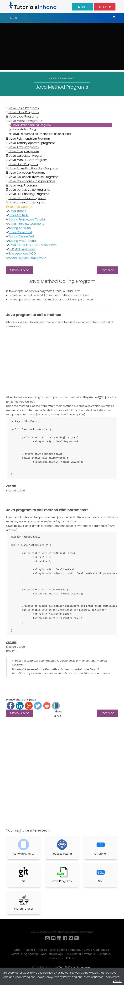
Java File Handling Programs (27, 194)
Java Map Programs (21, 185)
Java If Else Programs (22, 112)
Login (82, 7)
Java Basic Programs (22, 108)
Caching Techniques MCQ (27, 258)
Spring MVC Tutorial (22, 241)
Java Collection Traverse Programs (32, 177)
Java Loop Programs (22, 116)
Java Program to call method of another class (42, 134)
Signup (105, 7)
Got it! (118, 981)
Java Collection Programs (25, 173)
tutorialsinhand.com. (46, 967)
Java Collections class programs (30, 181)
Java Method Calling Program (32, 125)
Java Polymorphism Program (28, 139)
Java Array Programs (22, 147)
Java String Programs (22, 151)
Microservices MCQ (22, 253)
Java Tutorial (18, 211)
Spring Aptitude (20, 228)
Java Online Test (20, 232)
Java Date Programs (22, 164)
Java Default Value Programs (28, 190)
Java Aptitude (19, 215)
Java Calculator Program (25, 156)
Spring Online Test (21, 236)
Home (13, 18)
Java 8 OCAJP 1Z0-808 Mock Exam (33, 245)
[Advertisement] (62, 47)
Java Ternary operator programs (30, 143)
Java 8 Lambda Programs (26, 198)
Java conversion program (26, 202)
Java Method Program (27, 129)
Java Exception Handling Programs (32, 168)
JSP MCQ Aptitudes (22, 249)
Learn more (112, 977)
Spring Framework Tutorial (27, 219)
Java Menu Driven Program (26, 160)
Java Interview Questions (26, 224)
